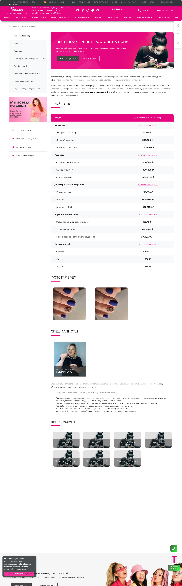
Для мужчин (164, 17)
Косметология (39, 17)
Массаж (128, 17)
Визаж (98, 17)
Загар (177, 17)
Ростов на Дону (166, 10)
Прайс (123, 2)
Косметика (14, 4)
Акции (63, 2)
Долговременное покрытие (26, 58)
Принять (19, 573)
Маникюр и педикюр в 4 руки (27, 74)
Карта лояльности (101, 2)
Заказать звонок (115, 12)
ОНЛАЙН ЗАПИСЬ (174, 568)
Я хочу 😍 (42, 2)
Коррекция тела (144, 17)
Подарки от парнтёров (79, 2)
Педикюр (18, 51)
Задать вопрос (90, 58)
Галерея (143, 2)
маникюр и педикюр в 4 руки (99, 92)
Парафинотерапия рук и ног (27, 89)
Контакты (132, 2)
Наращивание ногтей (24, 81)
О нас (114, 2)
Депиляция (21, 17)
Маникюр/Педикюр (60, 17)
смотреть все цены (148, 125)
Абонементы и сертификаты (22, 2)
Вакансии (53, 2)
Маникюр (18, 43)
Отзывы (153, 2)
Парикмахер (112, 17)
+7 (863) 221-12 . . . (117, 9)
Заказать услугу (68, 58)
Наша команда (166, 2)
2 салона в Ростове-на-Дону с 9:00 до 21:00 (51, 8)
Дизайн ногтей (20, 66)
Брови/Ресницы (82, 17)
